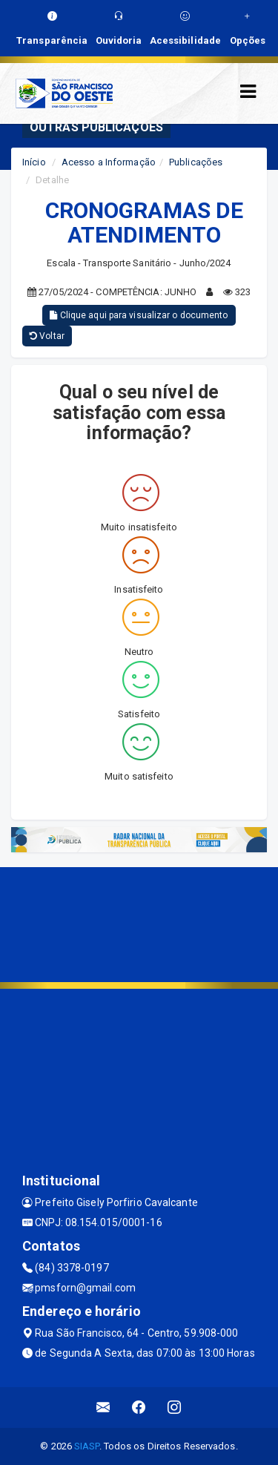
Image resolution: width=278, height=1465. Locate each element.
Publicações (195, 162)
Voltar (47, 336)
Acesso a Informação (109, 162)
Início (34, 162)
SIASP (86, 1446)
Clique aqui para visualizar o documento (139, 315)
